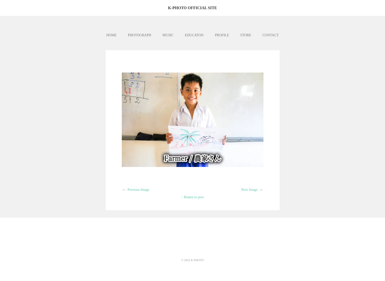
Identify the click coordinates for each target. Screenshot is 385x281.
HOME (111, 35)
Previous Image (135, 190)
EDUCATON (194, 35)
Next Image (252, 190)
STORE (245, 35)
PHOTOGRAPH (139, 35)
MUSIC (168, 35)
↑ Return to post (192, 197)
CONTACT (270, 35)
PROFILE (222, 35)
